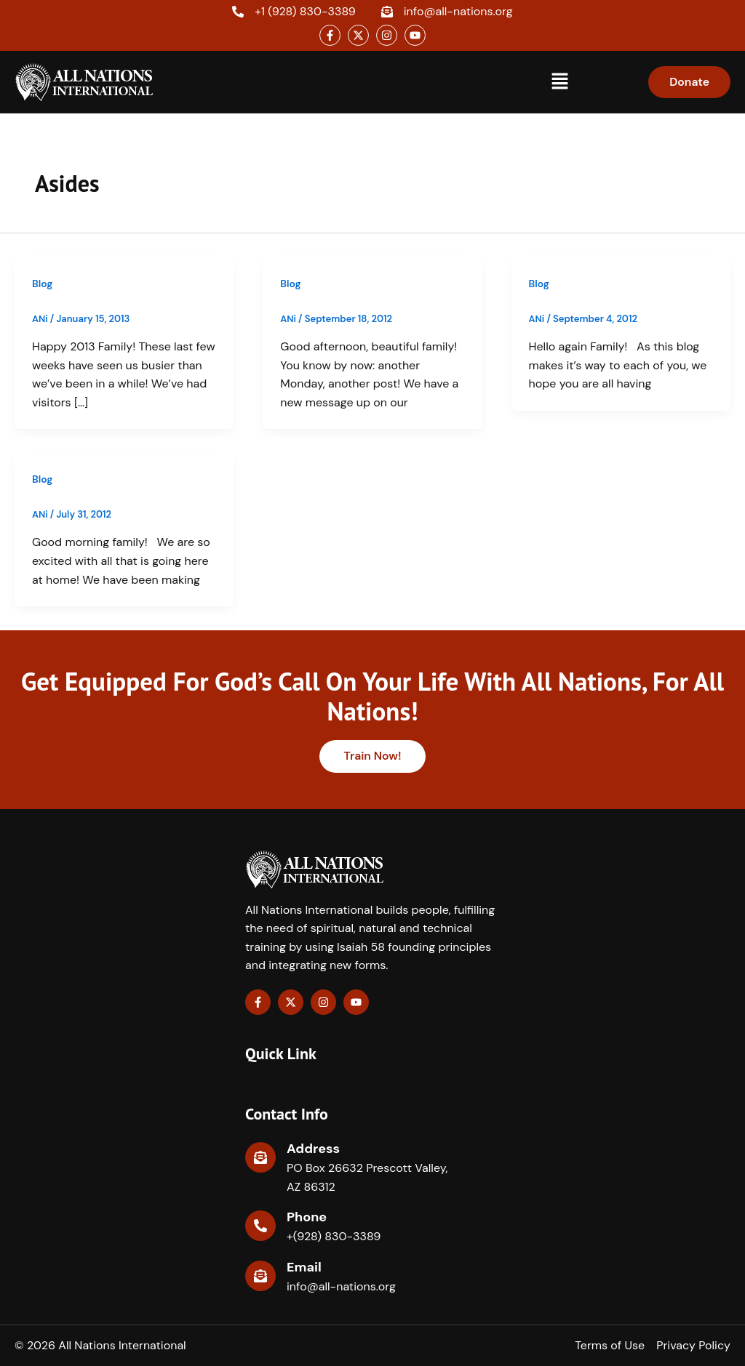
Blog (42, 283)
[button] (559, 82)
